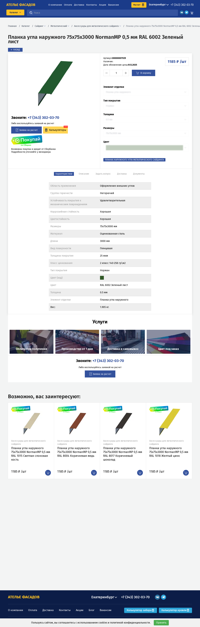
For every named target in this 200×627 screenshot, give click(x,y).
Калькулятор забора (140, 610)
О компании (55, 4)
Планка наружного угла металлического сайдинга (134, 159)
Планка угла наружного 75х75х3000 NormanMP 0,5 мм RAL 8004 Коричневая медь (76, 452)
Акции (102, 4)
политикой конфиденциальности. (130, 622)
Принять (161, 622)
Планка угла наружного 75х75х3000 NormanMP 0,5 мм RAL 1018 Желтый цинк (168, 452)
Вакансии (113, 4)
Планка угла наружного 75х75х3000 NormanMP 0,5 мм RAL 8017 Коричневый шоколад (122, 453)
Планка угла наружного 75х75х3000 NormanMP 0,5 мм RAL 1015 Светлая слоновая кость (30, 453)
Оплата (68, 4)
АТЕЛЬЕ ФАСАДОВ (24, 597)
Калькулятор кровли (175, 610)
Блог (91, 610)
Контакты (91, 4)
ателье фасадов (20, 5)
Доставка (79, 4)
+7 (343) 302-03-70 (182, 5)
